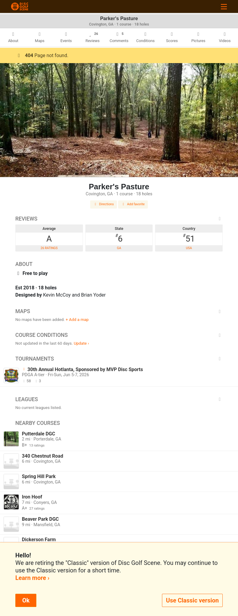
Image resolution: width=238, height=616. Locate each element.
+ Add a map (77, 319)
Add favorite (133, 204)
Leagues (119, 399)
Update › (81, 343)
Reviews (119, 219)
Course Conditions (119, 335)
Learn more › (32, 577)
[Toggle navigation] (224, 6)
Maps (119, 311)
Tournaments (119, 359)
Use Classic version (192, 600)
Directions (103, 204)
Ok (25, 600)
